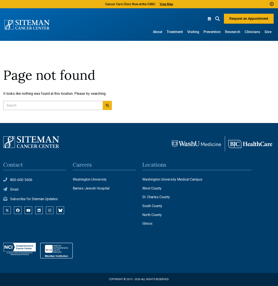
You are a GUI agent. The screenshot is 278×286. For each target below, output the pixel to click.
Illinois (147, 223)
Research (232, 32)
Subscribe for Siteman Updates (34, 199)
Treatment (175, 32)
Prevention (212, 32)
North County (152, 215)
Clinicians (252, 32)
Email (14, 189)
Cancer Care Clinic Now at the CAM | (130, 4)
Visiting (193, 32)
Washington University (90, 179)
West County (152, 188)
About (157, 32)
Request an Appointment (248, 19)
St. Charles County (156, 197)
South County (152, 206)
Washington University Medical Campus (172, 179)
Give (268, 32)
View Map (166, 4)
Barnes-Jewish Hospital (91, 188)
